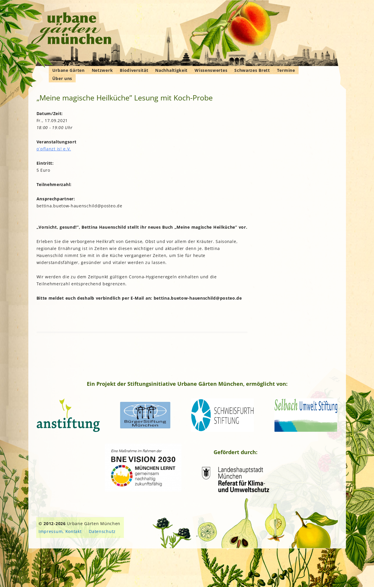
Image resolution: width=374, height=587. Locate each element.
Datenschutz (102, 531)
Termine (286, 70)
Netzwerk (102, 70)
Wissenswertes (211, 70)
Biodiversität (134, 70)
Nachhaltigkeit (171, 70)
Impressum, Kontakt (60, 531)
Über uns (62, 78)
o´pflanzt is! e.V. (54, 149)
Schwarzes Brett (252, 70)
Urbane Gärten (68, 70)
